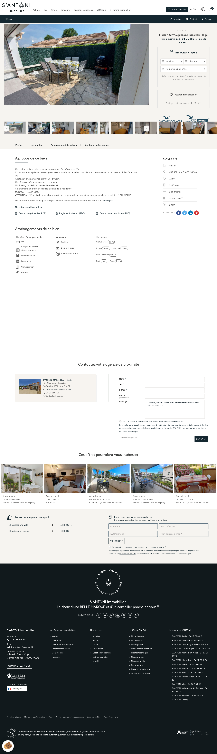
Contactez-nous (177, 9)
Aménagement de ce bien (64, 145)
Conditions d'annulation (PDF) (113, 213)
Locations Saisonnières (63, 644)
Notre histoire (137, 636)
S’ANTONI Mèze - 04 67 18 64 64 (187, 664)
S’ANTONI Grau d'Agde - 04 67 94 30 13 (191, 649)
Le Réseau (100, 10)
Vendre (53, 10)
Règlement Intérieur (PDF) (70, 213)
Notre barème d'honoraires (28, 207)
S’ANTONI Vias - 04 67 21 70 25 (186, 684)
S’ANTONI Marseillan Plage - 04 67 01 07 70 (190, 654)
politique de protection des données (154, 421)
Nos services (137, 640)
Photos (18, 145)
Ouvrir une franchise (140, 673)
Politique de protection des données (70, 717)
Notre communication (141, 649)
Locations (56, 640)
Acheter (36, 10)
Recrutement (137, 665)
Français (17, 688)
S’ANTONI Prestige (181, 700)
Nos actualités (138, 661)
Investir (96, 661)
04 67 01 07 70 (52, 392)
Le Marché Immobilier (119, 10)
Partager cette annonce (183, 103)
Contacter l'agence (53, 396)
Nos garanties (137, 657)
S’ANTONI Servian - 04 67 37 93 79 (188, 668)
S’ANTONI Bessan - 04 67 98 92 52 (188, 640)
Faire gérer (65, 10)
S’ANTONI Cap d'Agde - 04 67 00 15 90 (190, 644)
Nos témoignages (139, 653)
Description (37, 145)
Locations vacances (83, 10)
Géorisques (107, 200)
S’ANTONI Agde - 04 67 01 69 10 (187, 636)
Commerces (57, 653)
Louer (45, 10)
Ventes (55, 636)
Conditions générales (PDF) (30, 213)
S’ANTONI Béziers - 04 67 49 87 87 (188, 695)
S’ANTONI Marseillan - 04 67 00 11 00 (190, 660)
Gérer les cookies (93, 717)
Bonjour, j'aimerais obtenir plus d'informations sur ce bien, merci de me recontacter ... (175, 409)
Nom (122, 379)
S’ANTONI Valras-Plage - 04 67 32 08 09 (189, 678)
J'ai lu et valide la (130, 421)
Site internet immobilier (199, 733)
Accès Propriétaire (111, 717)
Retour (8, 19)
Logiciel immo (196, 731)
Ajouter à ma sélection (183, 94)
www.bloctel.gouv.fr (154, 428)
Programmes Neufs (61, 649)
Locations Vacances (102, 653)
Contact (191, 19)
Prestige (56, 657)
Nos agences (137, 644)
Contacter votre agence (97, 145)
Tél (121, 384)
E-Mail (123, 390)
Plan (50, 717)
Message (123, 401)
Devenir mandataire (140, 669)
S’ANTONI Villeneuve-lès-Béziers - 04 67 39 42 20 (189, 690)
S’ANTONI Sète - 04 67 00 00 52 (187, 672)
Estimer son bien (100, 657)
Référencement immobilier (200, 735)
